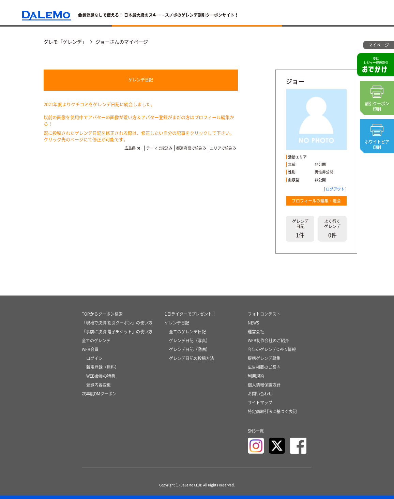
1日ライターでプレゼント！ (190, 314)
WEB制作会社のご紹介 (268, 340)
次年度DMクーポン (99, 394)
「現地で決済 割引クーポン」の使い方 (117, 323)
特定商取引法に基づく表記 (272, 411)
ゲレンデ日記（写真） (189, 340)
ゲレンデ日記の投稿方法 (191, 358)
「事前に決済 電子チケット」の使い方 (117, 332)
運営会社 (256, 332)
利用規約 (256, 376)
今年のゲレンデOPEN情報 (272, 349)
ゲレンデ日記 (140, 80)
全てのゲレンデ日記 (187, 332)
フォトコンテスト (264, 314)
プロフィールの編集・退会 (316, 201)
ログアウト (335, 189)
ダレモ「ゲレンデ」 (65, 41)
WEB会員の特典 (100, 376)
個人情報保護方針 (264, 385)
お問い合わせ (260, 394)
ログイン (94, 358)
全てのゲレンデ (96, 340)
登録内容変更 (98, 385)
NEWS (253, 323)
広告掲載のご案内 (264, 367)
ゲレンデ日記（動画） (189, 349)
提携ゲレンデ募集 (264, 358)
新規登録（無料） (102, 367)
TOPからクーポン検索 (102, 314)
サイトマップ (260, 402)
